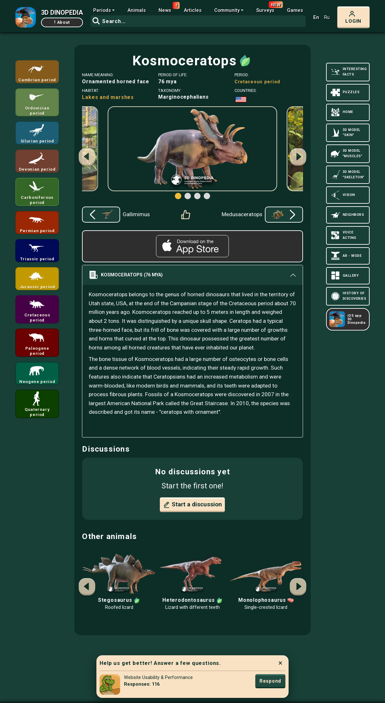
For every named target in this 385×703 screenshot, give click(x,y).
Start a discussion (192, 505)
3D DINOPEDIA (62, 12)
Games (295, 10)
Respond (270, 681)
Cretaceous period (257, 82)
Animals (136, 10)
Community (227, 10)
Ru (327, 17)
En (316, 17)
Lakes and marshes (108, 97)
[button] (298, 158)
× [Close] (280, 662)
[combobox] (198, 21)
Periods (102, 10)
